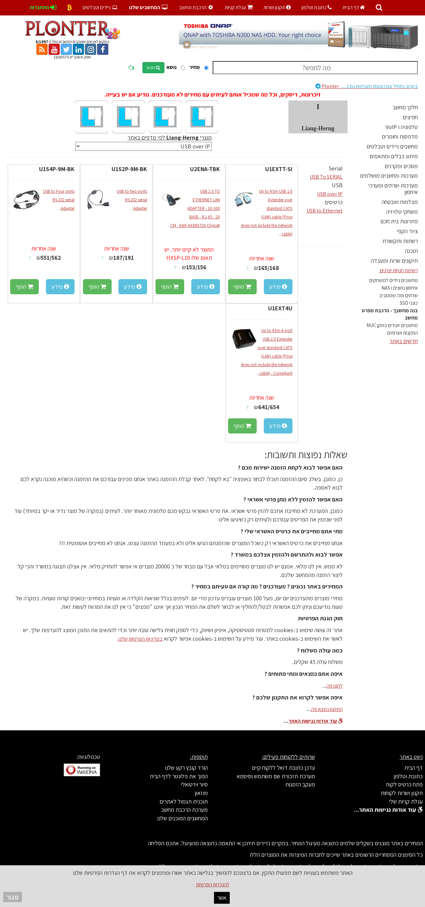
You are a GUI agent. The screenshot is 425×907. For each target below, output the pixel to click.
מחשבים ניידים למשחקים (393, 280)
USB (337, 185)
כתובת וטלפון (317, 7)
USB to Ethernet (325, 210)
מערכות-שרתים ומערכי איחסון (393, 189)
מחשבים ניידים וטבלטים (392, 146)
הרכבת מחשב (197, 7)
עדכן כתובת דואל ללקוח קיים (283, 767)
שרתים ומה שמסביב (398, 295)
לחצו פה (335, 685)
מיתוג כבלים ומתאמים (394, 156)
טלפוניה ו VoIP (402, 127)
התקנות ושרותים (402, 332)
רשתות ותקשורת (400, 241)
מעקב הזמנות (300, 784)
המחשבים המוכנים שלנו (182, 818)
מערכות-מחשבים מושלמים (389, 175)
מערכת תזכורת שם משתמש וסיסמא (276, 776)
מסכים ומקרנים (401, 166)
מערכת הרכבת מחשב (184, 809)
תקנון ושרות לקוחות (402, 793)
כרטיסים (334, 202)
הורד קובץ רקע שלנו (186, 767)
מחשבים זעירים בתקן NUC (392, 325)
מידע (278, 286)
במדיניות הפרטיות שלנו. (139, 638)
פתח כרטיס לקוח (404, 784)
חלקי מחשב (405, 107)
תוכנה (411, 250)
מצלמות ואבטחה (400, 202)
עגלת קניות (239, 7)
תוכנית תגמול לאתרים (183, 801)
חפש (153, 68)
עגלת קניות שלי (406, 801)
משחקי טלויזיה (402, 211)
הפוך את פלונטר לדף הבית (179, 776)
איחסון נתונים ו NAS (399, 287)
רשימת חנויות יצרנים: (398, 270)
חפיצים (410, 117)
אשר (221, 897)
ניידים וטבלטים (100, 7)
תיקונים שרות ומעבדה (394, 260)
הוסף (242, 286)
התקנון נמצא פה (326, 709)
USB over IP (330, 193)
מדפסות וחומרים (400, 136)
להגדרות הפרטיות (212, 884)
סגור (13, 897)
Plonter (366, 86)
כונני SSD (409, 302)
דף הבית (354, 7)
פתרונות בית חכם (399, 221)
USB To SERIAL (326, 176)
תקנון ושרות (277, 7)
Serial (336, 168)
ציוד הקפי (407, 231)
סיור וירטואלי (194, 784)
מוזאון (201, 793)
